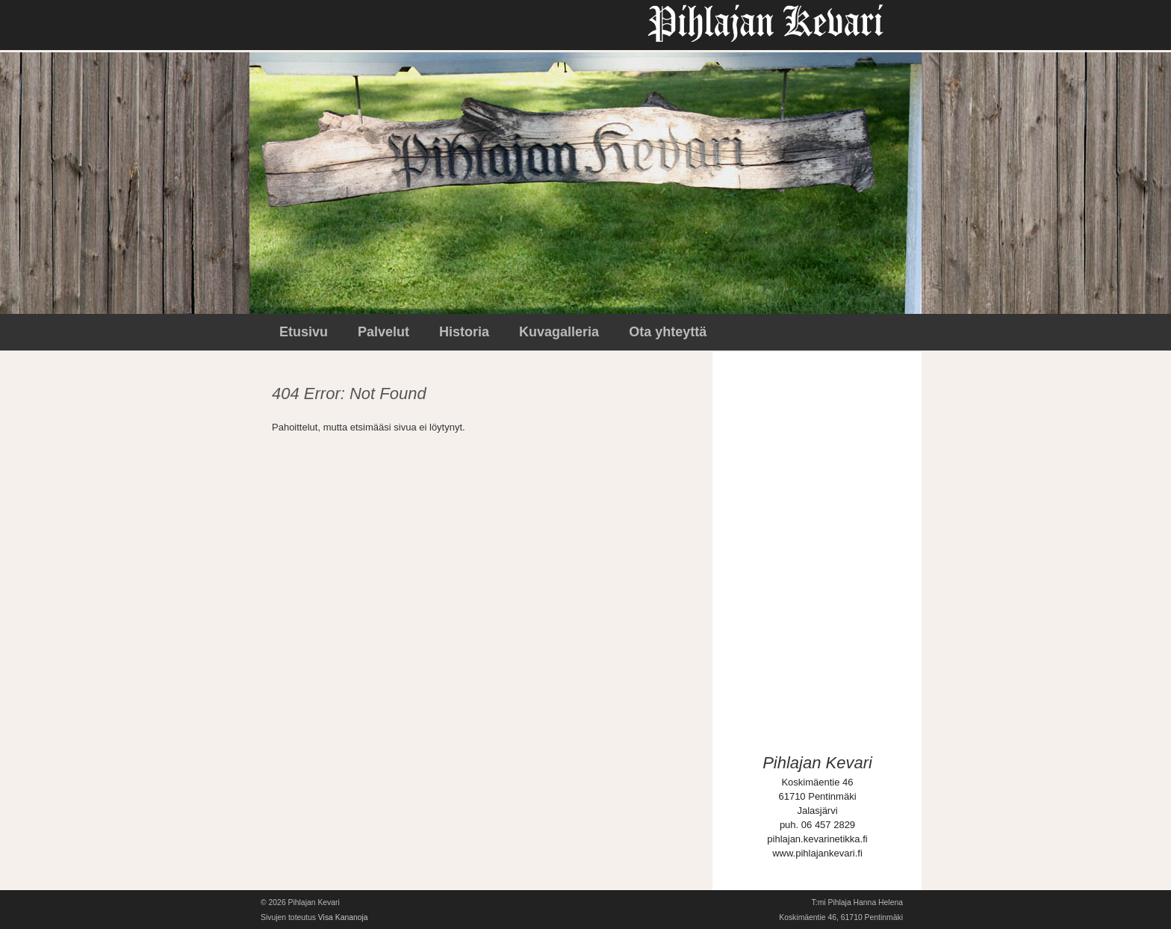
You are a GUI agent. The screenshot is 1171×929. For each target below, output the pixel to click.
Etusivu (303, 331)
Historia (464, 331)
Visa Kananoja (343, 917)
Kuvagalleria (559, 331)
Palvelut (383, 331)
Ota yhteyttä (667, 331)
